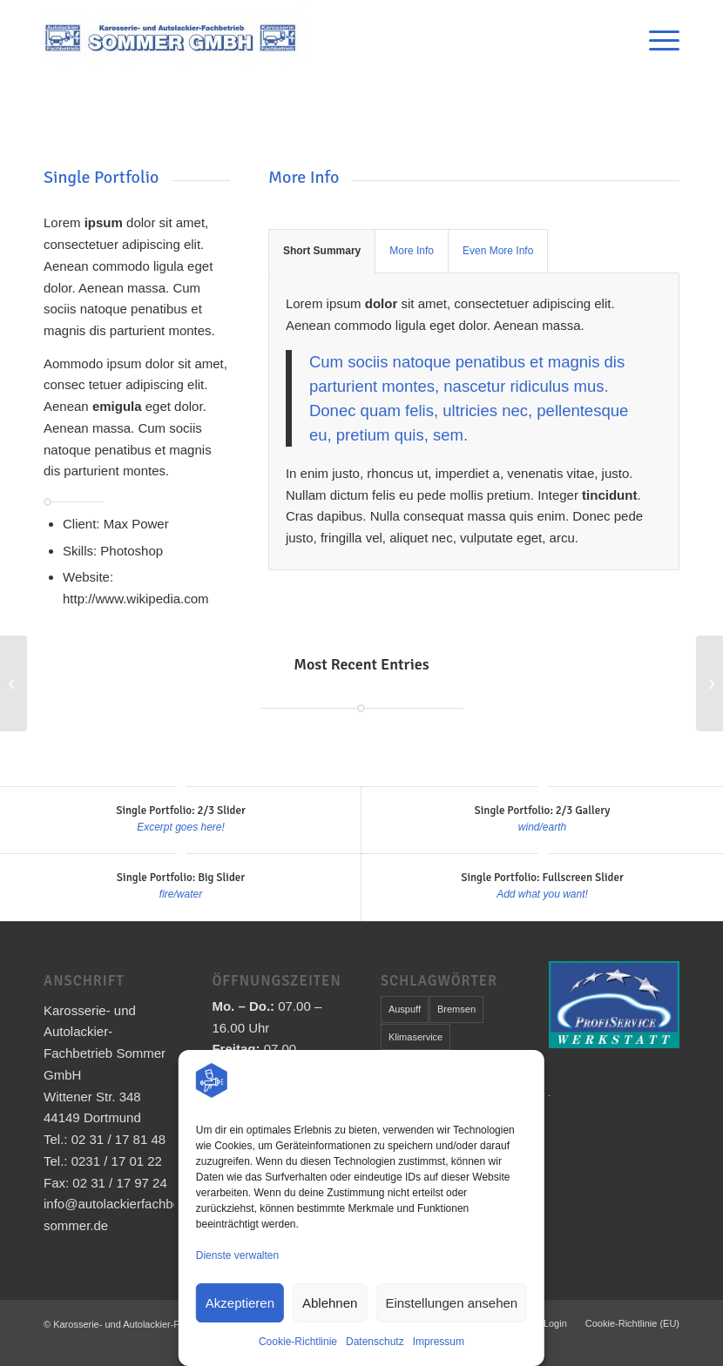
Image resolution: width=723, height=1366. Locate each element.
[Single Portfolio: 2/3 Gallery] (709, 683)
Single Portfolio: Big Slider (181, 878)
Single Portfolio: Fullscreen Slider (542, 878)
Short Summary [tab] (322, 251)
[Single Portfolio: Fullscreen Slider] (13, 683)
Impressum (438, 1342)
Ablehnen (329, 1302)
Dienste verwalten (237, 1255)
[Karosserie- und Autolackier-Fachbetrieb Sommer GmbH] (174, 40)
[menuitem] (655, 40)
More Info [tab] (411, 251)
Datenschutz (375, 1342)
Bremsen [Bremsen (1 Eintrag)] (456, 1009)
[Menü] (655, 40)
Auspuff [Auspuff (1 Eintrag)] (405, 1009)
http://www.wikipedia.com (136, 598)
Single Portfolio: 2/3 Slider (181, 811)
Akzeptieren (240, 1302)
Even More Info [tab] (498, 251)
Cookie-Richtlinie (298, 1342)
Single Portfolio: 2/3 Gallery (543, 811)
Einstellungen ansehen (451, 1302)
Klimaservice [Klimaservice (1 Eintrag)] (416, 1037)
